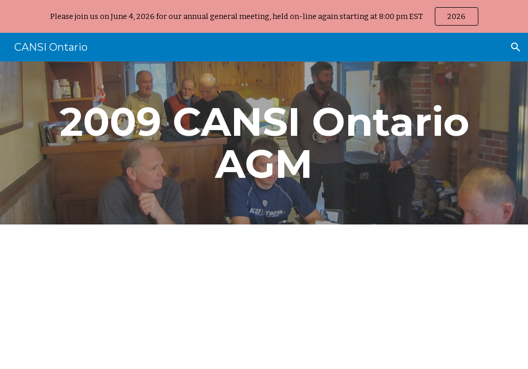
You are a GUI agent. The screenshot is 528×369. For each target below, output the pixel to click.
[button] (515, 47)
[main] (264, 143)
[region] (264, 16)
